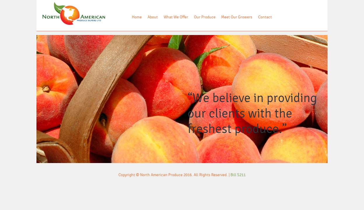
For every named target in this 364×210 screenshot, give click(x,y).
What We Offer (176, 17)
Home (137, 17)
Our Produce (205, 17)
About (153, 17)
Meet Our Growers (236, 17)
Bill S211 (238, 175)
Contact (265, 17)
